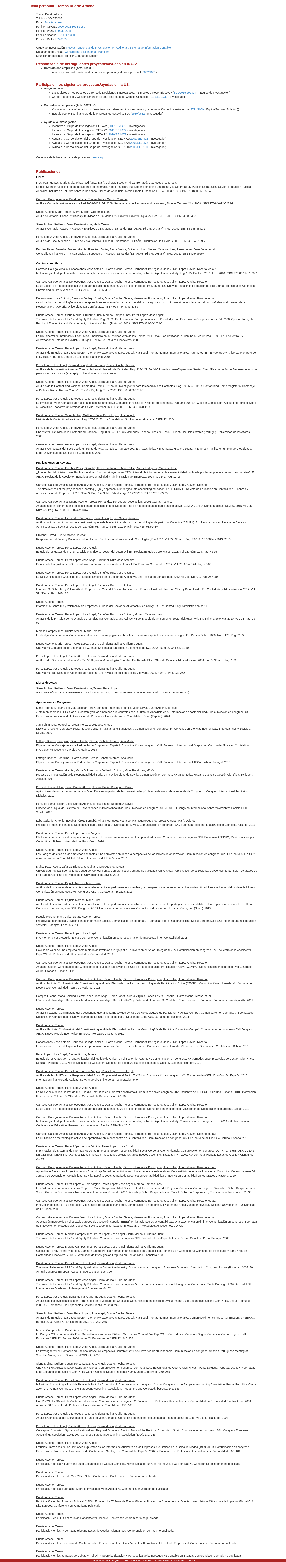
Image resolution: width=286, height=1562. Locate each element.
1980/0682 (138, 113)
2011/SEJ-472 (117, 130)
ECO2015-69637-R (185, 92)
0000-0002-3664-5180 (71, 26)
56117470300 (66, 35)
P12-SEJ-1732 (158, 96)
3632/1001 (149, 72)
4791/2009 (197, 109)
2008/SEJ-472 (139, 142)
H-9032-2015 (63, 30)
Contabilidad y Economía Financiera (87, 51)
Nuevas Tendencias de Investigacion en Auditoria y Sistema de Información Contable (118, 47)
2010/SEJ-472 (117, 134)
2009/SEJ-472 (139, 138)
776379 (62, 39)
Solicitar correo (54, 22)
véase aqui (98, 157)
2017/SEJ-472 (117, 126)
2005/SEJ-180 (139, 147)
